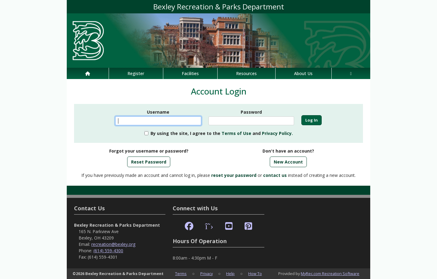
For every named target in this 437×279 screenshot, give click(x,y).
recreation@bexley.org (113, 244)
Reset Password (148, 162)
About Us (303, 73)
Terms (181, 273)
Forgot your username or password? (148, 151)
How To (255, 273)
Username (158, 112)
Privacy (206, 273)
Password (251, 112)
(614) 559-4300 (108, 250)
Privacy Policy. (277, 133)
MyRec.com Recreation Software (330, 273)
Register (135, 73)
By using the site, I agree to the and (222, 133)
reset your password (233, 175)
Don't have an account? (288, 151)
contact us (275, 175)
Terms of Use (236, 133)
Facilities (190, 73)
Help (230, 273)
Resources (246, 73)
